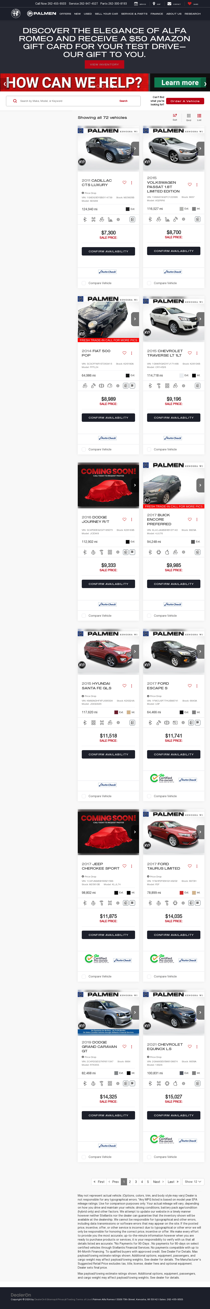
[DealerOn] (21, 1294)
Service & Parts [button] (134, 13)
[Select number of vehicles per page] (193, 1181)
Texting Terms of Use (79, 1299)
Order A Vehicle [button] (185, 101)
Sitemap (51, 1299)
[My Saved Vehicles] (193, 4)
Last (173, 1182)
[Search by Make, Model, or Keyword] (67, 101)
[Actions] (131, 182)
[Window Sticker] (132, 385)
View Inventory (104, 64)
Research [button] (193, 13)
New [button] (77, 13)
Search (123, 100)
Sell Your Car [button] (106, 13)
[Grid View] (188, 118)
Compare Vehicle (100, 283)
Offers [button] (65, 13)
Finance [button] (157, 13)
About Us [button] (174, 13)
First (99, 1182)
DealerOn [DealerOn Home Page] (39, 1299)
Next (158, 1182)
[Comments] (132, 219)
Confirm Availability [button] (108, 251)
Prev (114, 1182)
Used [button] (88, 13)
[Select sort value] (176, 118)
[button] (135, 149)
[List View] (199, 118)
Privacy (62, 1299)
